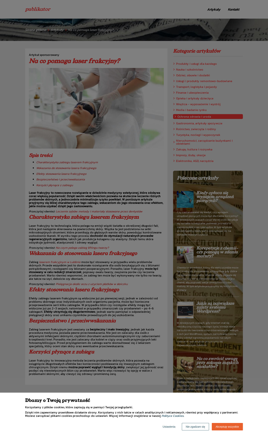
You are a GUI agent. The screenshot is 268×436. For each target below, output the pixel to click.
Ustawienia (169, 426)
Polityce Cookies (173, 415)
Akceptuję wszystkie (227, 426)
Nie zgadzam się (195, 426)
